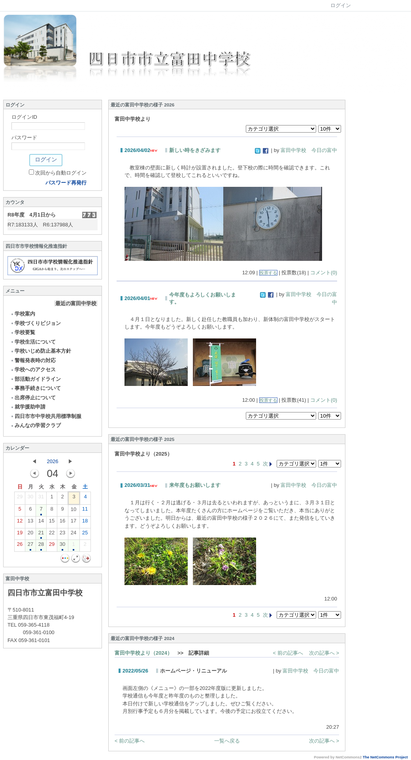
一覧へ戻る (227, 741)
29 (20, 498)
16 (62, 522)
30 (30, 498)
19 (20, 534)
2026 (52, 461)
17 (73, 522)
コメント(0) (323, 273)
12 (20, 522)
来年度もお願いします (195, 485)
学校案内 (22, 314)
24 (73, 534)
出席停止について (33, 398)
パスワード (24, 138)
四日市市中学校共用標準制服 (45, 416)
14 (41, 522)
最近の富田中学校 (75, 303)
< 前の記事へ (288, 653)
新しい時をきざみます (195, 150)
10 (73, 511)
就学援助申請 (27, 407)
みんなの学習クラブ (35, 425)
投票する (268, 272)
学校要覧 (22, 332)
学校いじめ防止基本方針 (40, 351)
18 (85, 522)
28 (41, 546)
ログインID (24, 117)
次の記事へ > (324, 653)
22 (52, 534)
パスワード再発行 (66, 183)
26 (20, 546)
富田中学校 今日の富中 (309, 150)
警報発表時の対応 (33, 360)
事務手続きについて (35, 388)
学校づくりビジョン (35, 323)
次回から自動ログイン (61, 173)
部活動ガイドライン (35, 379)
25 (85, 534)
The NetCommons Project (385, 757)
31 (41, 498)
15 (52, 522)
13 (30, 522)
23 (62, 534)
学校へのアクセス (33, 369)
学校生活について (33, 342)
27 (30, 546)
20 (30, 534)
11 (85, 510)
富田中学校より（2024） (143, 653)
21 (41, 534)
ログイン (340, 5)
